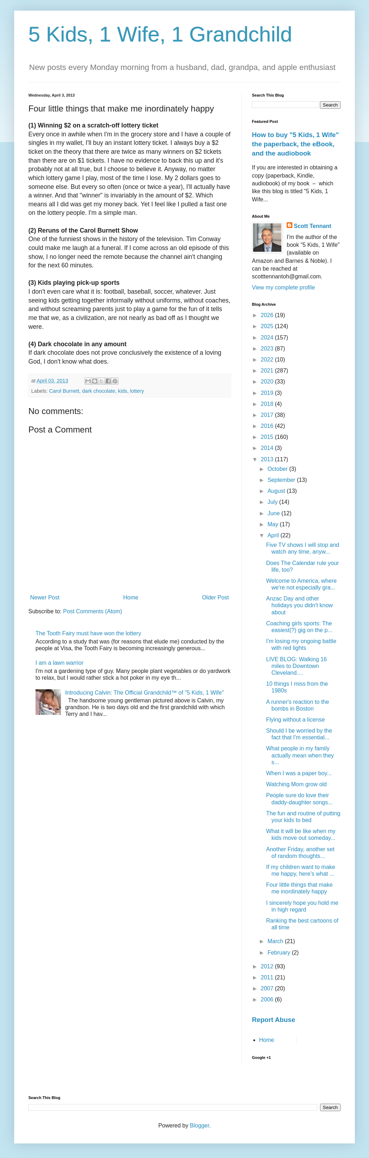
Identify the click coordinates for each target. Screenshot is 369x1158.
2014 (268, 448)
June (274, 513)
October (278, 469)
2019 (268, 393)
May (274, 524)
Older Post (215, 597)
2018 (268, 404)
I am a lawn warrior (59, 663)
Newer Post (45, 597)
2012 (268, 966)
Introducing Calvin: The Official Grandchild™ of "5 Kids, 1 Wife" (144, 693)
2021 (268, 371)
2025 (268, 326)
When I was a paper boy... (299, 773)
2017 (268, 415)
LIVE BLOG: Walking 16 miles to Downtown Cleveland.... (296, 666)
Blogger (199, 1125)
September (282, 480)
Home (130, 597)
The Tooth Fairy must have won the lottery (88, 633)
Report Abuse (273, 1019)
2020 (268, 382)
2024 (268, 338)
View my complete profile (283, 287)
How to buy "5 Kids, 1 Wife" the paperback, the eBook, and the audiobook (295, 144)
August (277, 491)
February (280, 953)
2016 (268, 426)
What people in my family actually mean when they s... (300, 755)
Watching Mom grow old (296, 784)
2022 (268, 360)
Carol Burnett (64, 391)
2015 (268, 437)
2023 (268, 349)
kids (122, 391)
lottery (137, 391)
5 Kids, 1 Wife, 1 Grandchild (160, 34)
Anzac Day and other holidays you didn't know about (299, 605)
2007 (268, 988)
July (273, 502)
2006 (268, 999)
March (276, 941)
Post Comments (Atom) (92, 611)
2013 (268, 459)
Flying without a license (295, 720)
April (274, 535)
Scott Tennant (312, 226)
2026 (268, 315)
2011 (268, 977)
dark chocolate (98, 391)
